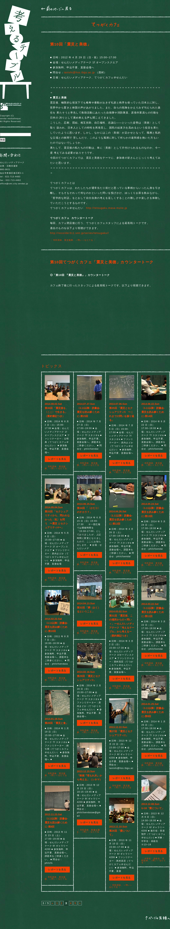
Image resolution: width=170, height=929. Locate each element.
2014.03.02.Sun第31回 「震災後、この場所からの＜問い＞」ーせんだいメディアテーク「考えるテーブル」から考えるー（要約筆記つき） (121, 623)
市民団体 (57, 240)
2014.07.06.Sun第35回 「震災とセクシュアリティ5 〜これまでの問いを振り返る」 (121, 411)
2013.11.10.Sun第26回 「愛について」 (119, 830)
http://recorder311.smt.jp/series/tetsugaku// (79, 233)
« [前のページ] (52, 903)
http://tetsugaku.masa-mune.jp (106, 208)
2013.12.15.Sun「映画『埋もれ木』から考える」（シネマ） (89, 775)
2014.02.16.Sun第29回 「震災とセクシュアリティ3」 (88, 675)
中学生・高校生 (152, 858)
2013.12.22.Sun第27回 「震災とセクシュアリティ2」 (121, 731)
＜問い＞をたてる (84, 240)
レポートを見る (57, 459)
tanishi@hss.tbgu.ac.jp (79, 72)
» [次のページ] (80, 903)
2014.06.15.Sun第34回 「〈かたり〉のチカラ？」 (88, 508)
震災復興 (68, 240)
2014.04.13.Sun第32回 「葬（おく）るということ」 (88, 607)
